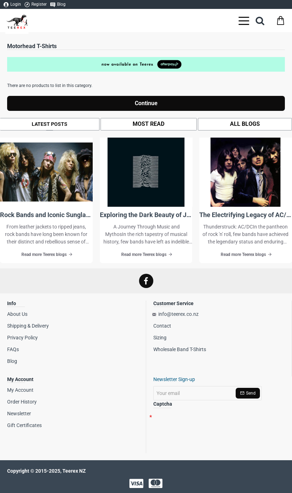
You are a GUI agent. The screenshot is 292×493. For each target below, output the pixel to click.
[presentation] (203, 426)
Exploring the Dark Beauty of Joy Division (146, 215)
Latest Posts (49, 124)
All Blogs (245, 123)
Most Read (148, 123)
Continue (146, 103)
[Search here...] (260, 20)
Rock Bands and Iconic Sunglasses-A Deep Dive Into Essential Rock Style (46, 215)
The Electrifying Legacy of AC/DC (245, 215)
